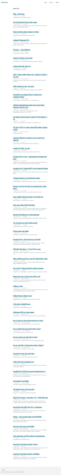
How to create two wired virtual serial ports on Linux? (28, 320)
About (45, 2)
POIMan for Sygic (18, 286)
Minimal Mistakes (21, 472)
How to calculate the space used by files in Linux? (27, 329)
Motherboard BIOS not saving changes (23, 312)
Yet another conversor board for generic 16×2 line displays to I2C (30, 118)
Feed (2, 470)
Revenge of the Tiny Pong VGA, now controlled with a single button (29, 187)
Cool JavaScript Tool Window (21, 381)
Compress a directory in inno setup (22, 58)
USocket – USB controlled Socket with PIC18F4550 (27, 417)
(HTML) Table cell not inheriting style (23, 362)
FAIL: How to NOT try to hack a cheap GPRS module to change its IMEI (30, 128)
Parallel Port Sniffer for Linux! (21, 148)
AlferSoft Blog (4, 2)
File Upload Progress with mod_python (23, 389)
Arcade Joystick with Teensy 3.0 (22, 66)
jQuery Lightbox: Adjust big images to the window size (28, 197)
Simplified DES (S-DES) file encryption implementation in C (29, 371)
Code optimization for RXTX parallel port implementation (29, 436)
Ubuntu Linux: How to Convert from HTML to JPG (26, 276)
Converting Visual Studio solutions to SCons (25, 444)
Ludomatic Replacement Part (21, 40)
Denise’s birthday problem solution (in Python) (26, 32)
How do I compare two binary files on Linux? (25, 337)
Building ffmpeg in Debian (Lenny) (22, 296)
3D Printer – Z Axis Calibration (21, 50)
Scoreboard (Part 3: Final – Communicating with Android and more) (30, 158)
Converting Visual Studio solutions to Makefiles (26, 454)
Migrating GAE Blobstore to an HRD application (26, 215)
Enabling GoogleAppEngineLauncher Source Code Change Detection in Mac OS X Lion (28, 106)
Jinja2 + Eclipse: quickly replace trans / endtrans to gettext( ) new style (30, 75)
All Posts (51, 2)
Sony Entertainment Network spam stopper (25, 22)
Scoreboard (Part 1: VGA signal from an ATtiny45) (26, 239)
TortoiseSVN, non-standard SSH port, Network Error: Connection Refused (27, 96)
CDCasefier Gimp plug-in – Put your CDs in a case (27, 249)
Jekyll (16, 472)
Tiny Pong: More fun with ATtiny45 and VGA (25, 223)
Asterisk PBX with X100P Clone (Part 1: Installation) (27, 407)
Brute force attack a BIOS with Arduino (24, 205)
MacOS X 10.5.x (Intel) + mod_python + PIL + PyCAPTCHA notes (30, 397)
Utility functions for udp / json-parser (23, 86)
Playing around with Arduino (21, 231)
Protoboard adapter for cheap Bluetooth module (26, 178)
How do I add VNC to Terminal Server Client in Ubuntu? (28, 345)
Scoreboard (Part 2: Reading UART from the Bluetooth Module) (30, 168)
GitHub (57, 2)
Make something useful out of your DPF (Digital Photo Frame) (30, 259)
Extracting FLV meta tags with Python (23, 353)
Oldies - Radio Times (18, 14)
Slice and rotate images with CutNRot (23, 426)
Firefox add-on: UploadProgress (21, 304)
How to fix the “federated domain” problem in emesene (28, 268)
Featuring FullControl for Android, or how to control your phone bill (28, 139)
